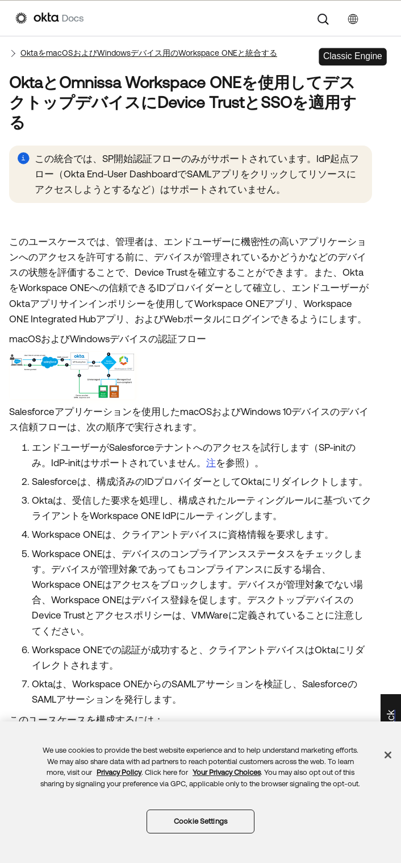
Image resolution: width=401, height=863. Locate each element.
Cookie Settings (200, 821)
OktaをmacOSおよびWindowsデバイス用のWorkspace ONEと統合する (148, 52)
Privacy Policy (119, 772)
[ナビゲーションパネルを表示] (380, 18)
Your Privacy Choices (227, 772)
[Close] (387, 754)
